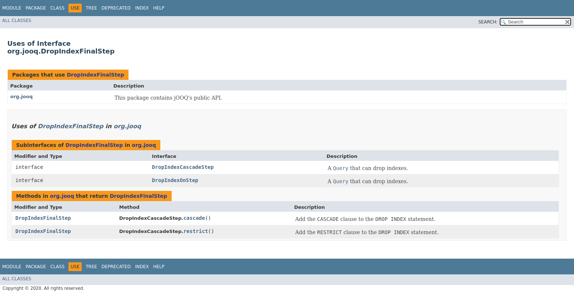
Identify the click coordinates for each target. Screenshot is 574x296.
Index (142, 8)
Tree (91, 8)
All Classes (16, 20)
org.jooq (21, 96)
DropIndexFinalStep (95, 75)
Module (11, 8)
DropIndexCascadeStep (183, 167)
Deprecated (116, 8)
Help (158, 8)
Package (36, 8)
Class (57, 8)
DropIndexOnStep (175, 180)
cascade (194, 218)
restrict (195, 231)
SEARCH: (488, 22)
